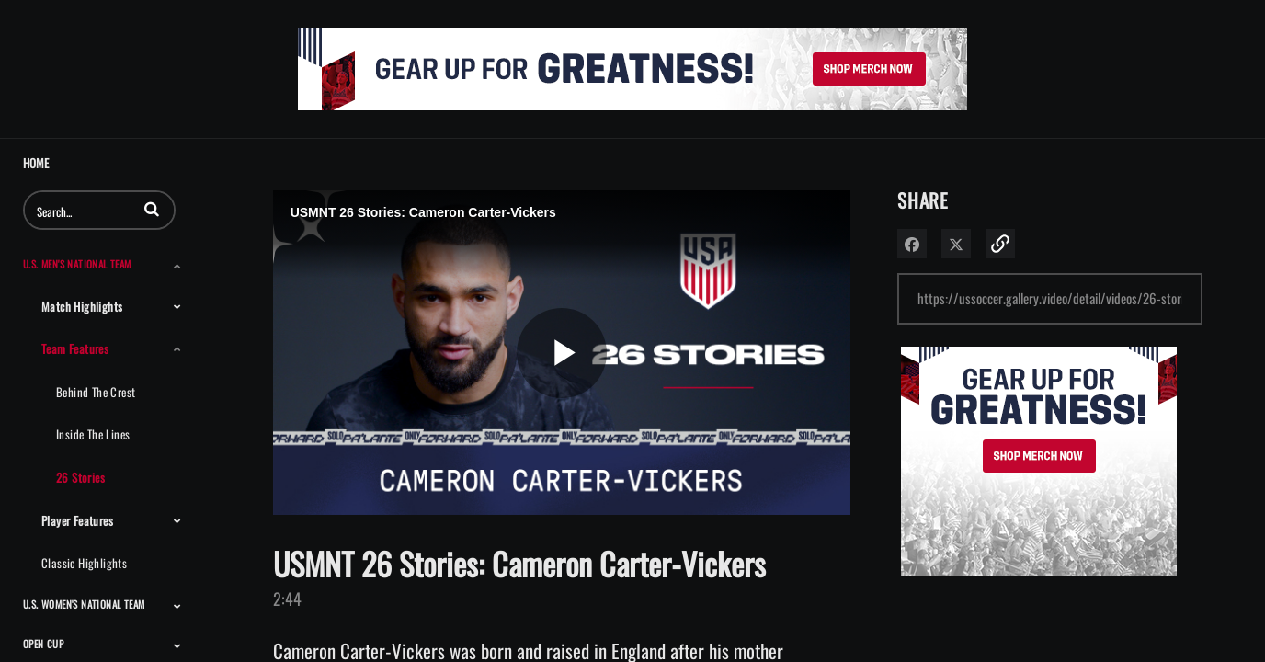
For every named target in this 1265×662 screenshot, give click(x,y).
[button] (151, 208)
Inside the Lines (93, 434)
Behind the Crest (95, 391)
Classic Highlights (84, 563)
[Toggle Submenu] (177, 266)
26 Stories (80, 477)
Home (36, 163)
